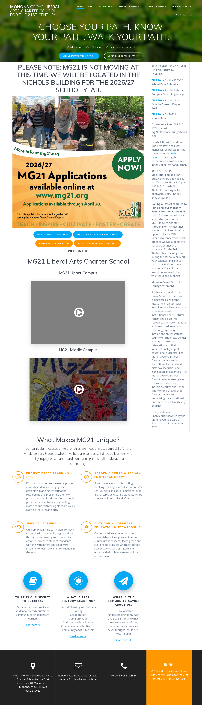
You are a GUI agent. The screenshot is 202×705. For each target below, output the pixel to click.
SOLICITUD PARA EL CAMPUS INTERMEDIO (98, 235)
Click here (158, 114)
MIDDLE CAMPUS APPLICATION (52, 235)
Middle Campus (154, 6)
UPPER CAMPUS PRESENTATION (124, 56)
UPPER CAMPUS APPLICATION (53, 244)
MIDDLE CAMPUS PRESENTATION (78, 56)
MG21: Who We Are (100, 6)
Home (80, 6)
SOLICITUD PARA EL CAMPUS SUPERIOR (97, 244)
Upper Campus (128, 6)
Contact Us (184, 14)
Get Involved (180, 6)
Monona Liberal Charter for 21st (35, 11)
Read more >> (32, 626)
